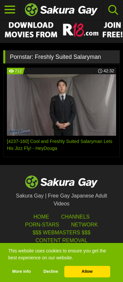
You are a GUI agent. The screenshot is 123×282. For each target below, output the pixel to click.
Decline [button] (50, 271)
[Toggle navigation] (10, 10)
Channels (75, 217)
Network (84, 224)
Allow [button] (87, 271)
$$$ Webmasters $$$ (61, 232)
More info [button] (21, 271)
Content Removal (61, 240)
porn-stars (42, 224)
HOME (41, 217)
